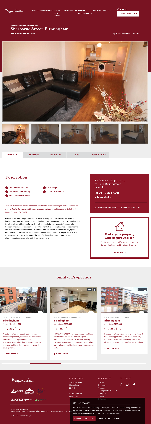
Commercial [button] (70, 9)
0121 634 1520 (107, 192)
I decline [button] (89, 418)
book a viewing (104, 197)
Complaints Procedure (107, 390)
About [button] (31, 9)
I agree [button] (77, 418)
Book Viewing (99, 155)
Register (98, 9)
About (101, 388)
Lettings (102, 385)
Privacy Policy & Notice (29, 411)
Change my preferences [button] (108, 418)
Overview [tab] (12, 155)
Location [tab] (34, 155)
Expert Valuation (126, 12)
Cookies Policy (43, 411)
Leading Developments (85, 10)
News (101, 396)
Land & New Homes (56, 10)
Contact (108, 9)
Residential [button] (42, 9)
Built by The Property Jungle (21, 416)
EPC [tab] (77, 155)
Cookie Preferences (56, 411)
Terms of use (15, 411)
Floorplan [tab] (55, 155)
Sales (101, 382)
